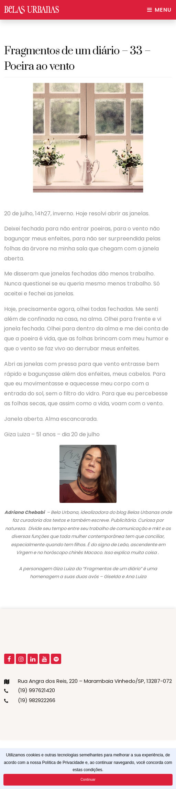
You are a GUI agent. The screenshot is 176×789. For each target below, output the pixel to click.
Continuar (87, 779)
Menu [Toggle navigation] (159, 10)
